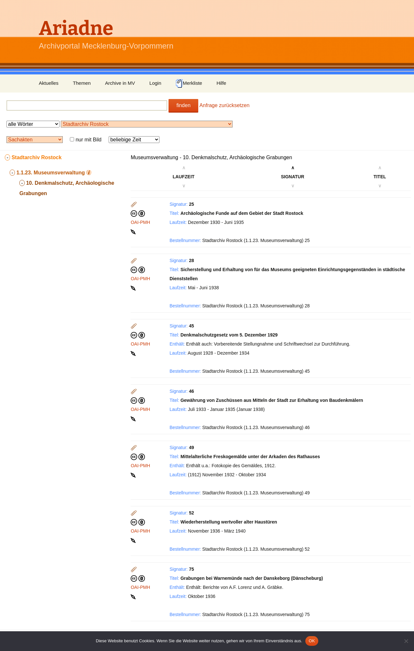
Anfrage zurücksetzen (225, 105)
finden (183, 105)
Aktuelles (49, 83)
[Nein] (406, 641)
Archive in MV (120, 83)
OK (312, 640)
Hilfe (221, 83)
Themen (82, 83)
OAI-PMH (140, 222)
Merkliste (189, 83)
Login (155, 83)
